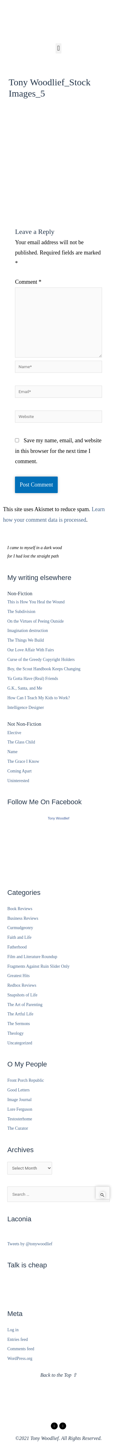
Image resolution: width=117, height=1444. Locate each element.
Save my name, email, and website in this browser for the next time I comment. (58, 450)
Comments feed (20, 1349)
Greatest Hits (18, 975)
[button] (58, 48)
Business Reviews (22, 918)
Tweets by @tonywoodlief (29, 1244)
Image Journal (19, 1099)
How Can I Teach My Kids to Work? (38, 698)
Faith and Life (19, 937)
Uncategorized (19, 1043)
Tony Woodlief (58, 818)
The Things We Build (25, 640)
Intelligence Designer (25, 707)
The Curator (17, 1128)
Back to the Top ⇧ (58, 1375)
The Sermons (18, 1023)
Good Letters (18, 1090)
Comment (28, 282)
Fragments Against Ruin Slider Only (38, 966)
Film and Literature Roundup (32, 956)
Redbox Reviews (21, 985)
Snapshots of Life (22, 995)
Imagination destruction (27, 630)
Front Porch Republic (25, 1080)
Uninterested (18, 780)
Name (12, 751)
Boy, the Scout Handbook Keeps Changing (43, 669)
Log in (12, 1330)
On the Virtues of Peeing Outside (35, 621)
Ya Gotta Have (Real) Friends (32, 678)
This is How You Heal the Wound (36, 602)
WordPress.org (19, 1358)
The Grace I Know (23, 761)
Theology (15, 1033)
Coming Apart (19, 771)
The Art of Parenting (24, 1004)
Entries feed (17, 1339)
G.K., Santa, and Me (24, 688)
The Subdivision (21, 611)
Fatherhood (17, 947)
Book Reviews (19, 908)
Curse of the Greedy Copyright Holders (41, 659)
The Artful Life (20, 1014)
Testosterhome (19, 1119)
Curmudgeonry (20, 927)
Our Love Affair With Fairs (30, 650)
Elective (14, 732)
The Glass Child (21, 742)
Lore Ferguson (19, 1109)
